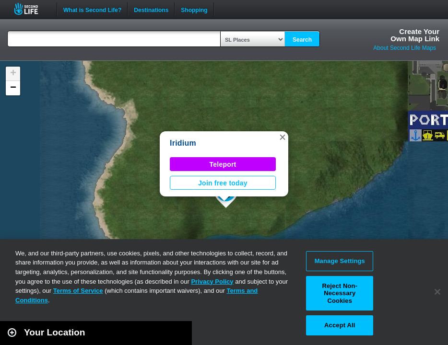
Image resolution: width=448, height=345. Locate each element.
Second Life (31, 8)
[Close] (437, 291)
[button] (282, 137)
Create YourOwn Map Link (414, 35)
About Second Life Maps (404, 48)
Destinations (151, 9)
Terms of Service (78, 290)
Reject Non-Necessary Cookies (339, 293)
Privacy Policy (212, 281)
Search (302, 39)
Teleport (223, 164)
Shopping (194, 9)
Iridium (183, 143)
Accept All (339, 325)
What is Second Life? (92, 9)
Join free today (223, 183)
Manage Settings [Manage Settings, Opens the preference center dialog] (340, 260)
